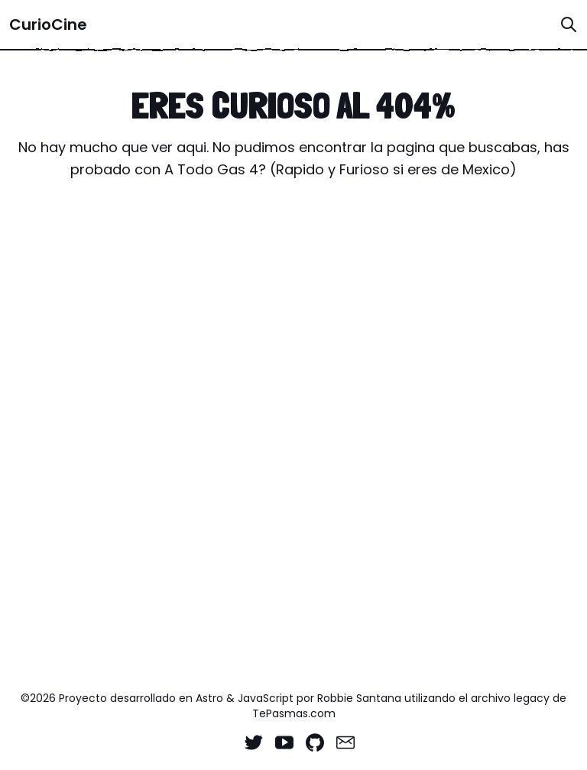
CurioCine (48, 24)
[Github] (315, 742)
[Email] (345, 742)
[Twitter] (254, 742)
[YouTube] (284, 742)
